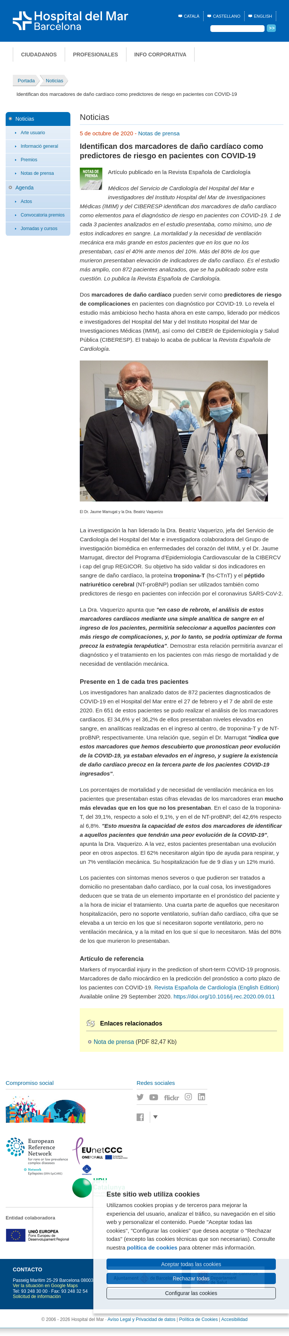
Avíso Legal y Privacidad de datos (142, 1319)
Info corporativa (160, 55)
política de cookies (152, 1247)
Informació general (39, 146)
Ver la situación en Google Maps (45, 1285)
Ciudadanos (39, 55)
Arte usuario (33, 132)
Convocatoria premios (43, 215)
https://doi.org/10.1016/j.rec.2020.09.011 (224, 996)
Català (191, 16)
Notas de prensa (37, 173)
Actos (26, 201)
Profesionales (95, 55)
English (263, 16)
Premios (29, 159)
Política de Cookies (198, 1319)
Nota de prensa (114, 1042)
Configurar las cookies (191, 1293)
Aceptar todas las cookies (191, 1264)
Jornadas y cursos (39, 228)
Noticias (24, 119)
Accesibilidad (234, 1319)
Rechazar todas (191, 1278)
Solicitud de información (37, 1296)
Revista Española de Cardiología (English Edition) (216, 987)
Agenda (24, 188)
